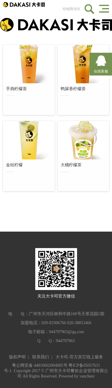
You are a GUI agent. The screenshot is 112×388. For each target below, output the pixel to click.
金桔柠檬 (14, 166)
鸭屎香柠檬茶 (73, 90)
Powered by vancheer (77, 376)
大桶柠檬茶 (71, 166)
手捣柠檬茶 (16, 90)
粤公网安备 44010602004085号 (39, 365)
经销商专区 (72, 9)
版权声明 (17, 357)
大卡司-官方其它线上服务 (79, 357)
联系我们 (40, 357)
